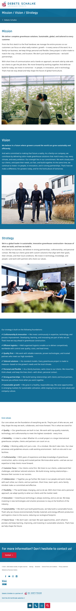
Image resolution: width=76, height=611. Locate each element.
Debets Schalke (18, 4)
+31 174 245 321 (36, 604)
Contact (8, 555)
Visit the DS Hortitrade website (12, 598)
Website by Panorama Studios (9, 570)
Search (47, 604)
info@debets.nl (30, 604)
